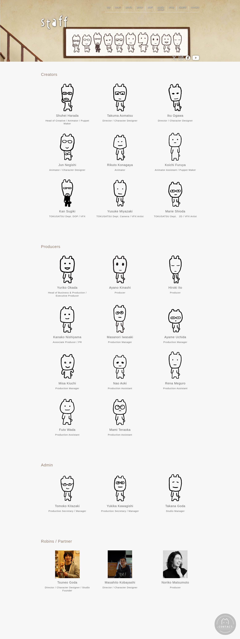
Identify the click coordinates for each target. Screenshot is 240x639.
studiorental (160, 8)
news (118, 7)
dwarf (182, 7)
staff (150, 7)
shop (171, 7)
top (108, 7)
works (128, 7)
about (140, 7)
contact (195, 7)
